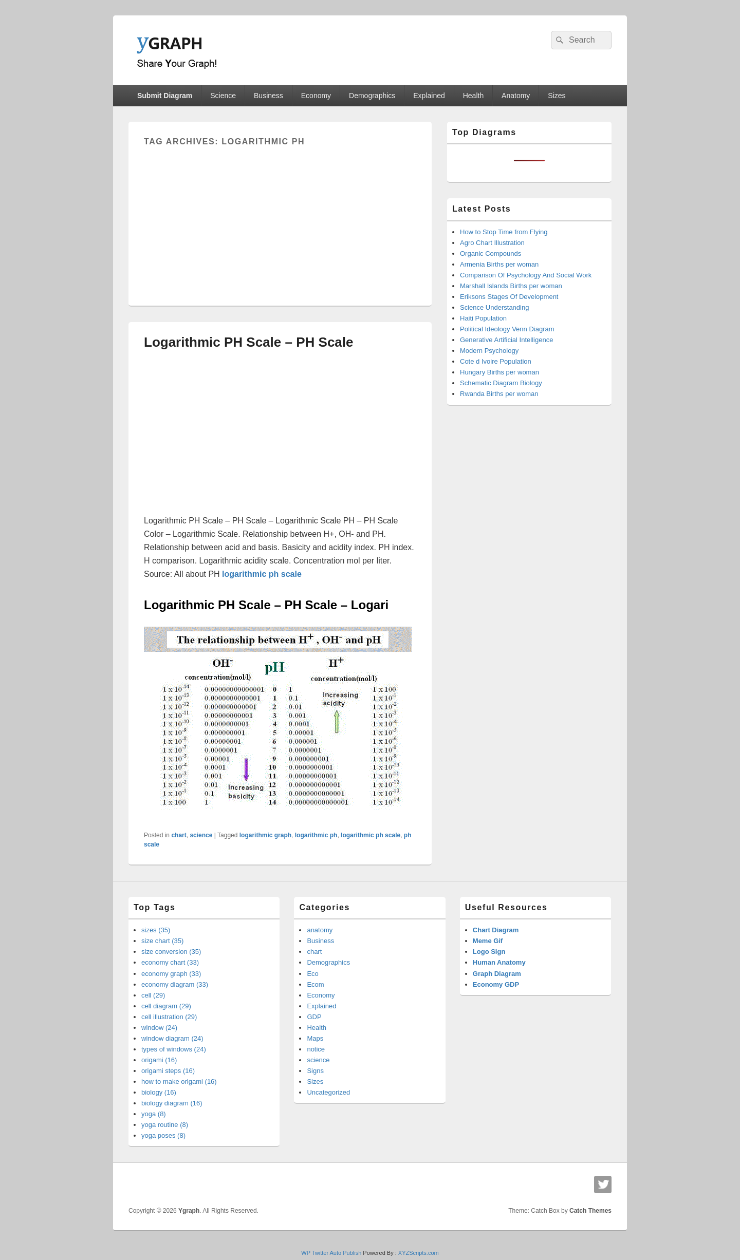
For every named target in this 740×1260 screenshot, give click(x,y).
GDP (314, 1017)
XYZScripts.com (418, 1253)
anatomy (319, 930)
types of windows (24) (173, 1049)
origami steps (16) (168, 1071)
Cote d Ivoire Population (495, 361)
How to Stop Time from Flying (504, 232)
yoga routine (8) (164, 1125)
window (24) (159, 1027)
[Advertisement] (280, 218)
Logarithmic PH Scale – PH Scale (249, 342)
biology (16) (158, 1092)
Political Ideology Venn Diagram (507, 329)
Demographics (372, 95)
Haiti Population (483, 318)
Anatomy (516, 95)
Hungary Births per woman (499, 372)
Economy (316, 95)
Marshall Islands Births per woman (511, 286)
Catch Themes (590, 1210)
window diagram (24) (172, 1038)
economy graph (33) (171, 973)
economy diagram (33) (174, 984)
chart (178, 835)
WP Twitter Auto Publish (331, 1253)
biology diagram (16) (171, 1103)
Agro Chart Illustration (492, 243)
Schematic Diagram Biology (501, 383)
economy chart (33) (170, 962)
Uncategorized (328, 1092)
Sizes (556, 95)
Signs (315, 1071)
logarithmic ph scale (370, 835)
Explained (429, 95)
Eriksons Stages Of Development (509, 296)
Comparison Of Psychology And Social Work (525, 275)
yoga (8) (153, 1114)
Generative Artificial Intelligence (506, 340)
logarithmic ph (316, 835)
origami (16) (159, 1060)
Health (473, 95)
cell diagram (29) (166, 1006)
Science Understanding (494, 307)
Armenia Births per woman (499, 264)
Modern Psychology (489, 350)
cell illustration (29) (169, 1017)
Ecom (315, 984)
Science (223, 95)
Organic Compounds (490, 253)
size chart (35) (162, 941)
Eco (312, 973)
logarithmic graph (265, 835)
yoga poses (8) (163, 1135)
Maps (315, 1038)
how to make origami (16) (179, 1081)
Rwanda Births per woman (499, 394)
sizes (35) (155, 930)
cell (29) (153, 995)
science (201, 835)
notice (316, 1049)
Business (268, 95)
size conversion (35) (171, 951)
